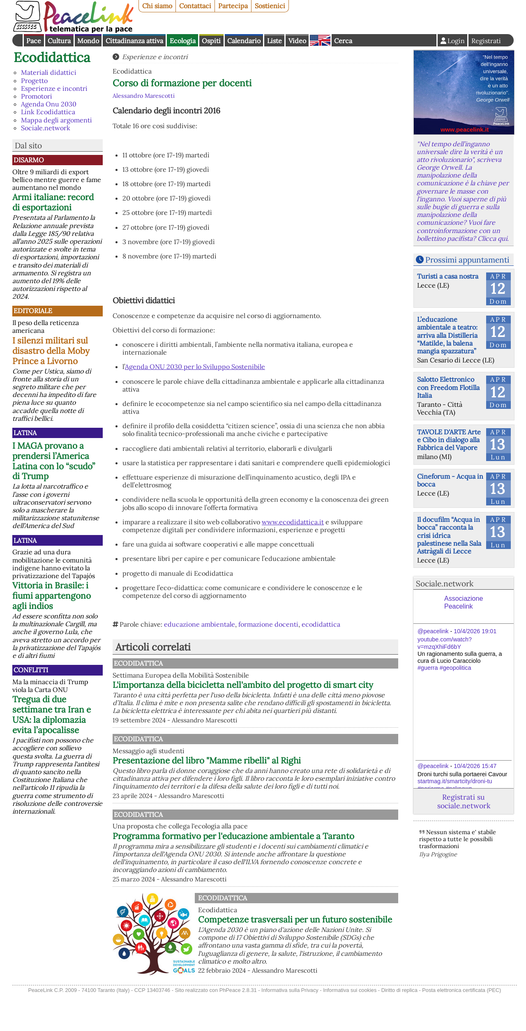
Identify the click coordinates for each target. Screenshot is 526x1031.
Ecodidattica (52, 57)
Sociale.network (45, 128)
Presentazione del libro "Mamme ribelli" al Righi (292, 778)
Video (297, 41)
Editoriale (33, 311)
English (320, 40)
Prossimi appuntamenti (467, 260)
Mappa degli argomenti (56, 120)
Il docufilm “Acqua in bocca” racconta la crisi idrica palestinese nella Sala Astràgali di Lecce (449, 535)
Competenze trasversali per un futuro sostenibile (295, 955)
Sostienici (270, 6)
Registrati (486, 41)
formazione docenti (268, 624)
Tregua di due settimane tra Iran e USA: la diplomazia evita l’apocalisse (51, 715)
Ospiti (211, 41)
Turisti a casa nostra (447, 276)
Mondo (88, 41)
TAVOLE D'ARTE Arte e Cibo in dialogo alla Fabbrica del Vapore (449, 440)
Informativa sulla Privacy (289, 1026)
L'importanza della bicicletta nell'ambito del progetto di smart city (284, 690)
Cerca (343, 41)
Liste (274, 41)
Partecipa (233, 6)
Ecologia (183, 41)
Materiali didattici (48, 72)
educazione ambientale (199, 624)
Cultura (59, 41)
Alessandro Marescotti (144, 95)
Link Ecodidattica (48, 112)
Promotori (36, 96)
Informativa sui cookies (349, 1026)
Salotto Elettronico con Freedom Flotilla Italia (448, 387)
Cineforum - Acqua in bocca (450, 480)
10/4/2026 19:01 (475, 631)
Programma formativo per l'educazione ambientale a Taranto (275, 867)
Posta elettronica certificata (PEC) (461, 1026)
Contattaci (195, 6)
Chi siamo (157, 6)
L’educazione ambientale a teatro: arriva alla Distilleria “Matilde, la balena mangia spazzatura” (447, 335)
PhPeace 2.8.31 (238, 1026)
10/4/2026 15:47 (475, 766)
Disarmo (29, 160)
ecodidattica (321, 624)
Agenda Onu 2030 (48, 104)
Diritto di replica (399, 1026)
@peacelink (433, 631)
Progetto (34, 80)
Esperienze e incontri (54, 88)
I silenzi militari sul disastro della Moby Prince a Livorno (51, 351)
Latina (25, 433)
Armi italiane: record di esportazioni (53, 202)
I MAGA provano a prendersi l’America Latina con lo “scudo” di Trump (53, 461)
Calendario (244, 41)
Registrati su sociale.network (463, 801)
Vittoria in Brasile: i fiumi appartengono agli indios (51, 595)
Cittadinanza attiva (134, 41)
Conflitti (31, 670)
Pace (33, 41)
